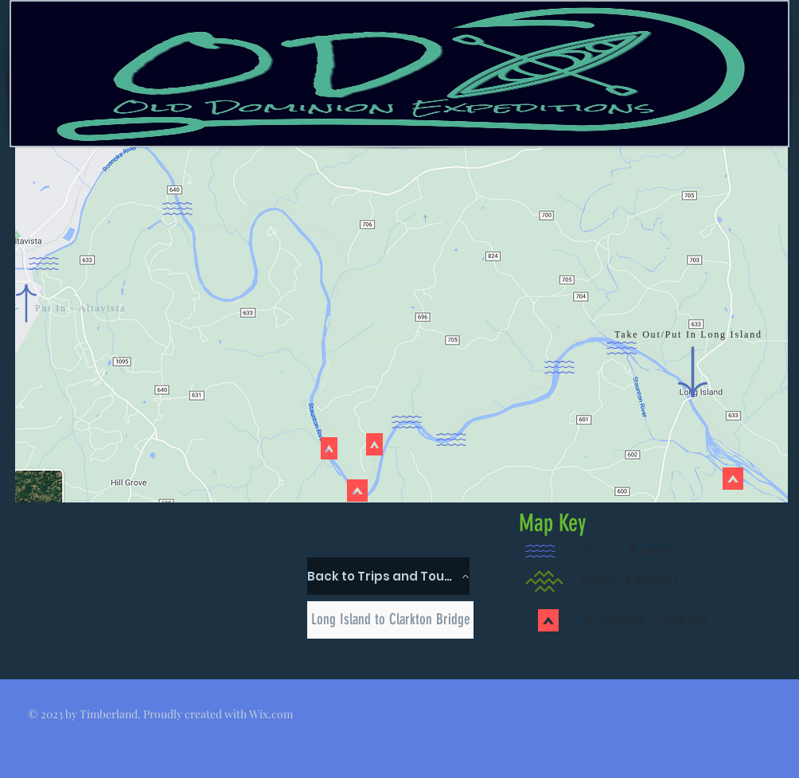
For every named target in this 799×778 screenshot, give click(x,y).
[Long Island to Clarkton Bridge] (390, 620)
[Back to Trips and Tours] (388, 576)
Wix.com (271, 713)
